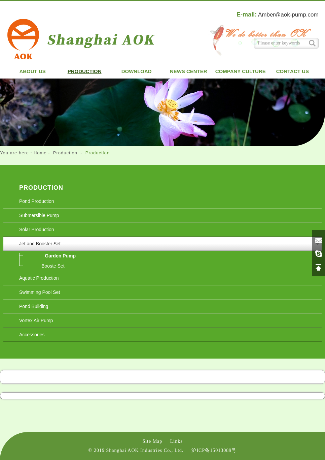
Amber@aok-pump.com (288, 14)
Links (176, 441)
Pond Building (33, 306)
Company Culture (240, 71)
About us (32, 71)
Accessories (31, 334)
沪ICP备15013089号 (214, 450)
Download (136, 71)
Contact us (292, 71)
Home (40, 152)
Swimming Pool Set (39, 292)
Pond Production (36, 201)
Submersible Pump (39, 215)
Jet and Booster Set (40, 243)
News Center (188, 71)
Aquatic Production (39, 278)
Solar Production (36, 229)
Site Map (152, 441)
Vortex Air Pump (36, 320)
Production (85, 71)
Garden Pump (60, 255)
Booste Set (53, 266)
